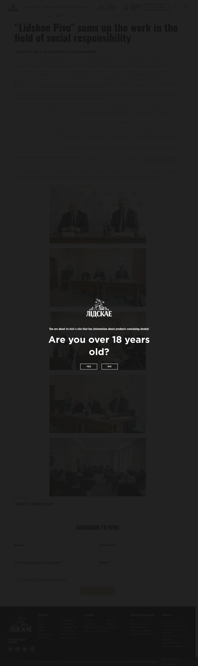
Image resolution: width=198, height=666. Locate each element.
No (110, 366)
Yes (88, 366)
